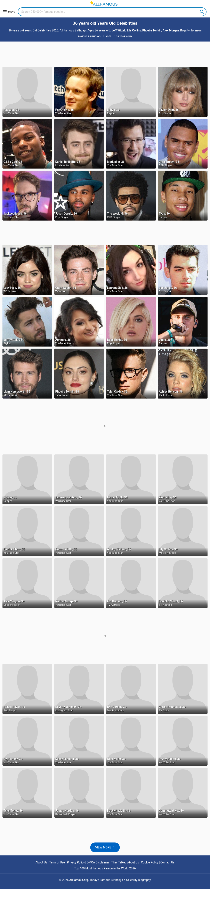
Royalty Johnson (191, 30)
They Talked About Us (125, 862)
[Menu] (9, 12)
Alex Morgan (171, 30)
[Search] (112, 11)
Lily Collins (134, 30)
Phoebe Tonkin (151, 30)
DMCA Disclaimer (98, 862)
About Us (41, 862)
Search (202, 11)
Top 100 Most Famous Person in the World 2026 (105, 868)
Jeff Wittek (119, 30)
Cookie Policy (149, 862)
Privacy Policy (76, 862)
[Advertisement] (105, 54)
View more (103, 847)
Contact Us (167, 862)
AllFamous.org (78, 880)
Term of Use (57, 862)
